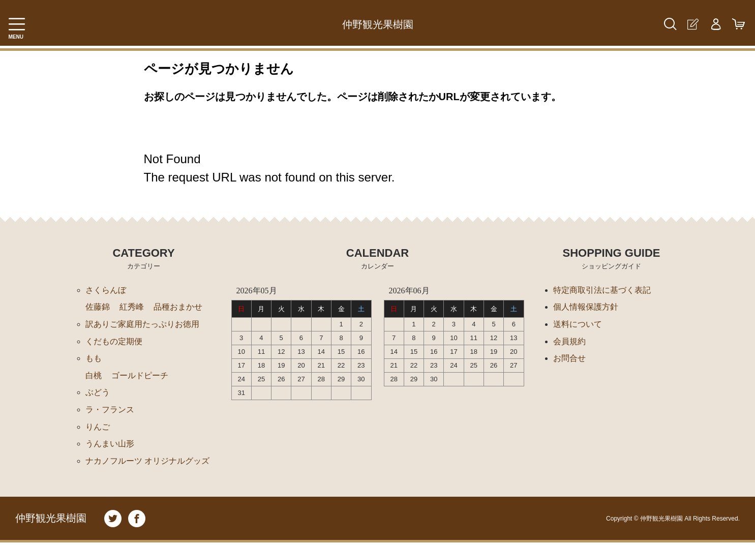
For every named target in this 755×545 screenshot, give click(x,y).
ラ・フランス (109, 411)
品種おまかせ (178, 307)
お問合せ (569, 359)
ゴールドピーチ (139, 376)
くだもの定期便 (113, 342)
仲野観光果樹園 (377, 24)
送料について (577, 324)
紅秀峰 (131, 307)
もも (93, 359)
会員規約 (569, 342)
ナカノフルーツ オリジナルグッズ (147, 463)
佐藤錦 (97, 307)
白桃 (93, 376)
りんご (97, 428)
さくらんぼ (105, 290)
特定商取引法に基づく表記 (602, 290)
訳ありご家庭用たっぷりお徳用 (142, 324)
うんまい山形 (109, 445)
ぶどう (97, 393)
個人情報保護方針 (585, 307)
